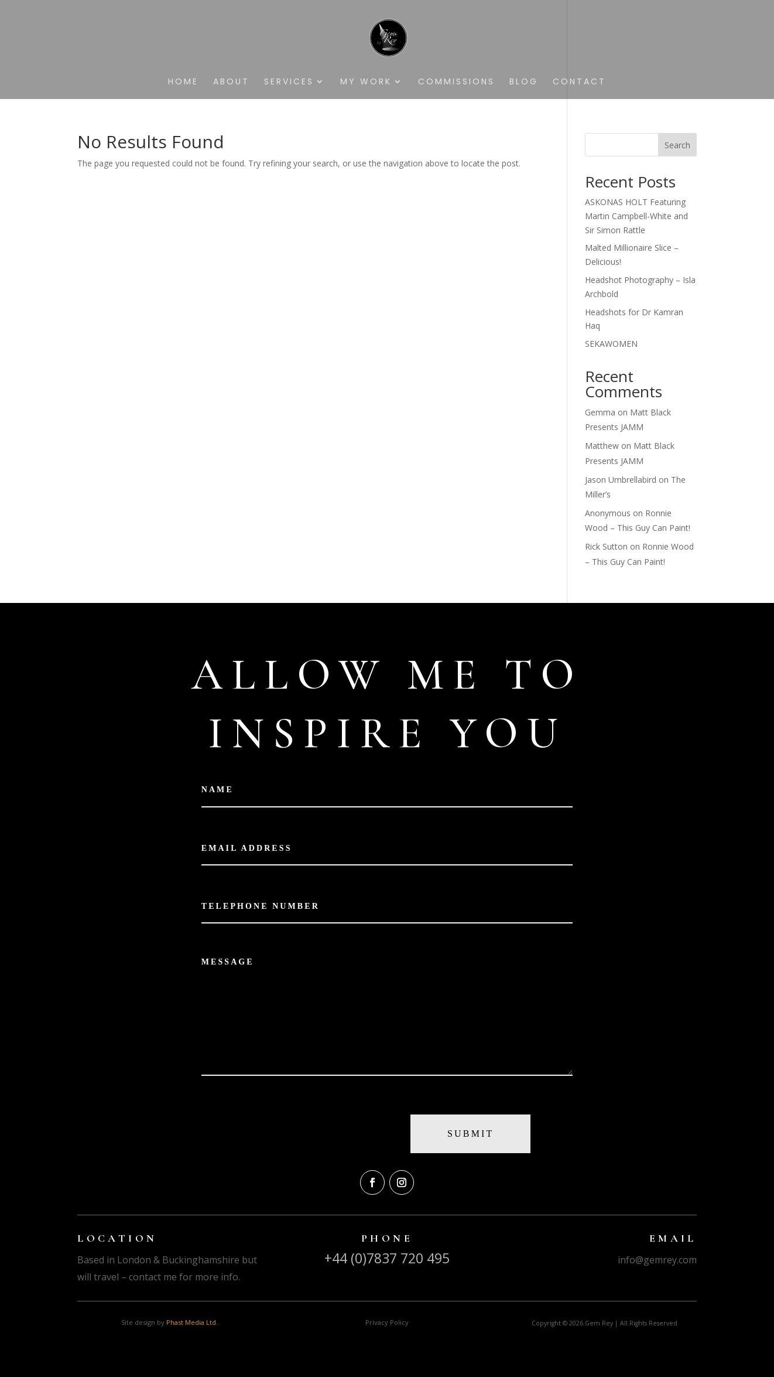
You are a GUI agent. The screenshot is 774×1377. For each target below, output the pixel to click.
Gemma (600, 412)
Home (183, 82)
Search (677, 145)
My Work (366, 82)
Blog (523, 82)
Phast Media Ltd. (192, 1322)
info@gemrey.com (657, 1259)
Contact (579, 82)
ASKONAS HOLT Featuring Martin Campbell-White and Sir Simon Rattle (636, 216)
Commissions (456, 82)
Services (289, 82)
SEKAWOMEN (611, 343)
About (231, 82)
